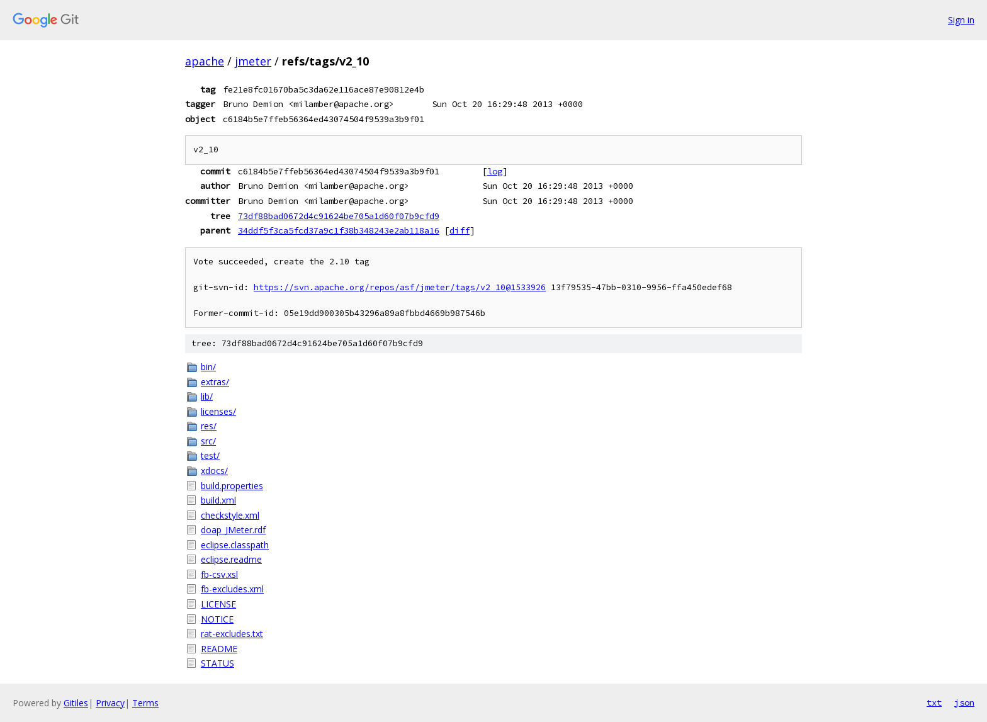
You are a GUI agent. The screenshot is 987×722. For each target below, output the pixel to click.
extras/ (215, 382)
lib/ (207, 396)
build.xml (218, 500)
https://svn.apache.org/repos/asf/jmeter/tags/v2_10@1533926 (400, 287)
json (964, 702)
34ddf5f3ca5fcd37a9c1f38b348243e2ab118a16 (338, 230)
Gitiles (76, 703)
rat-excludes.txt (232, 634)
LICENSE (218, 604)
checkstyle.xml (230, 515)
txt (934, 702)
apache (204, 61)
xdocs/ (214, 471)
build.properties (232, 486)
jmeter (253, 61)
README (219, 649)
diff (459, 230)
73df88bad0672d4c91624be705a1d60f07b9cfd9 (338, 216)
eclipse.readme (231, 559)
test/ (210, 455)
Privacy (110, 703)
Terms (145, 703)
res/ (209, 426)
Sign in (961, 20)
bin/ (208, 367)
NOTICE (217, 619)
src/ (208, 441)
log (494, 171)
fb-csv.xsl (219, 574)
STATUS (217, 663)
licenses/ (218, 411)
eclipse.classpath (235, 545)
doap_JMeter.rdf (233, 530)
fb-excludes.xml (232, 589)
